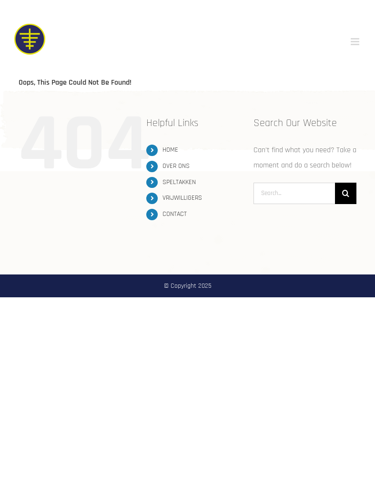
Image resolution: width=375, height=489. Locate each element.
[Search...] (294, 193)
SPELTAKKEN (179, 182)
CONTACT (174, 214)
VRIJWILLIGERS (182, 198)
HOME (170, 150)
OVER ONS (176, 166)
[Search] (345, 193)
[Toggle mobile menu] (356, 42)
